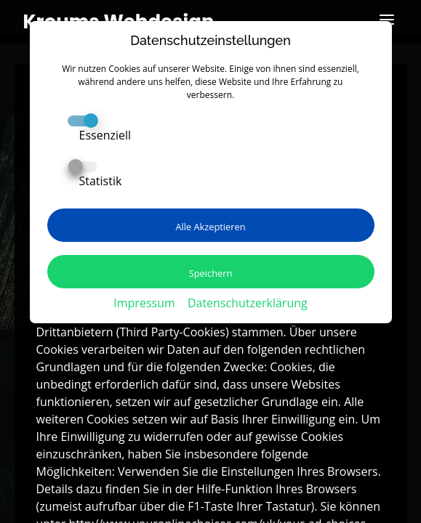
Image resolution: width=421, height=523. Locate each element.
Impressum (144, 303)
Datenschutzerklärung (248, 303)
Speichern (211, 273)
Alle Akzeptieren (210, 226)
